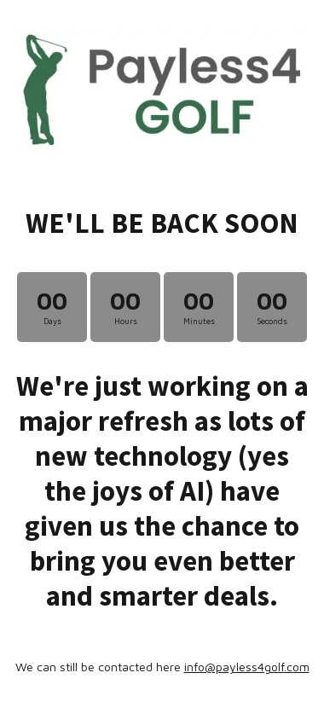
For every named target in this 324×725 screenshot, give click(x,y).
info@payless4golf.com (247, 666)
